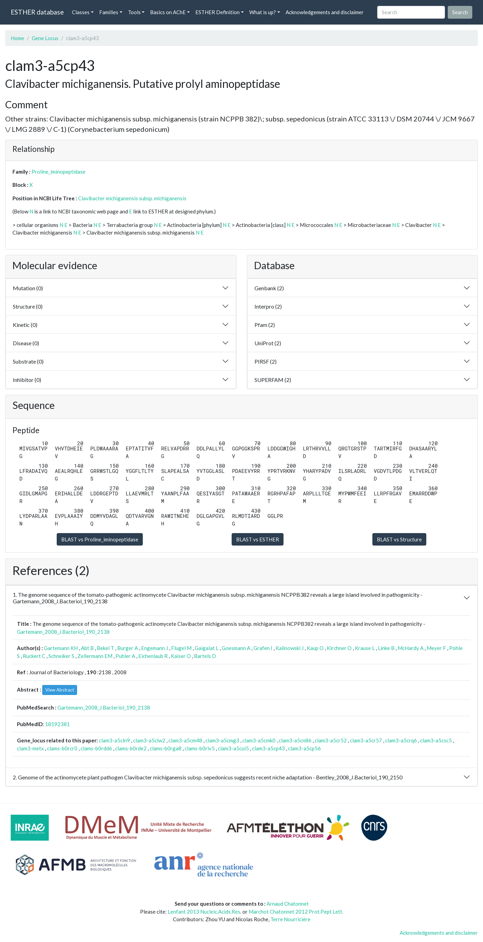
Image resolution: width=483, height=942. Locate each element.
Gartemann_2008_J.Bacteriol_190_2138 (63, 632)
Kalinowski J (290, 648)
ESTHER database (37, 12)
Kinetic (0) (25, 324)
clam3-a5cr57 (366, 740)
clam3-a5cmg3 (222, 740)
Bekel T (105, 648)
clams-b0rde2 (131, 748)
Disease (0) (26, 343)
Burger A (127, 648)
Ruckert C (34, 656)
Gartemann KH (61, 648)
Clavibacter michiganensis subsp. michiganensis (132, 198)
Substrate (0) (28, 361)
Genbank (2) (269, 288)
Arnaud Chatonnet (288, 903)
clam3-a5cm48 (185, 740)
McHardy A (411, 648)
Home (17, 38)
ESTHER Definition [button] (217, 12)
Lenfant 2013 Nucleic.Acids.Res (204, 911)
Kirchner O (339, 648)
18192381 (57, 724)
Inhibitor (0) (27, 379)
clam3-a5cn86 (295, 740)
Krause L (365, 648)
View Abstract (59, 690)
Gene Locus (45, 38)
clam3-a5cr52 (331, 740)
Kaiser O (181, 656)
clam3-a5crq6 (401, 740)
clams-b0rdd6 (96, 748)
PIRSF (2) (265, 361)
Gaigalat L (207, 648)
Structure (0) (28, 306)
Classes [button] (81, 12)
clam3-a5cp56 (304, 748)
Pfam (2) (264, 324)
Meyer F (436, 648)
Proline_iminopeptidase (58, 171)
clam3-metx (30, 748)
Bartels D (205, 656)
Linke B (386, 648)
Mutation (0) (28, 288)
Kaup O (315, 648)
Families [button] (108, 12)
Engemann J (154, 648)
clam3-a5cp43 (268, 748)
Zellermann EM (94, 656)
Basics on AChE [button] (168, 12)
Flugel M (181, 648)
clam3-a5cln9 (114, 740)
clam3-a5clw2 (149, 740)
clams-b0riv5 (200, 748)
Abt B (87, 648)
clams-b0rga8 (166, 748)
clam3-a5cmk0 (259, 740)
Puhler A (125, 656)
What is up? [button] (262, 12)
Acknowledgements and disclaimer (325, 12)
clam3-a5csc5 (436, 740)
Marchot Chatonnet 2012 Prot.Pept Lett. (296, 911)
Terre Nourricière (290, 919)
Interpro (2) (268, 306)
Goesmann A (236, 648)
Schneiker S (61, 656)
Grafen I (262, 648)
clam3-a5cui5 (233, 748)
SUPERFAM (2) (272, 379)
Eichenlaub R (153, 656)
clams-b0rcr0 (62, 748)
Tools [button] (134, 12)
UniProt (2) (267, 343)
